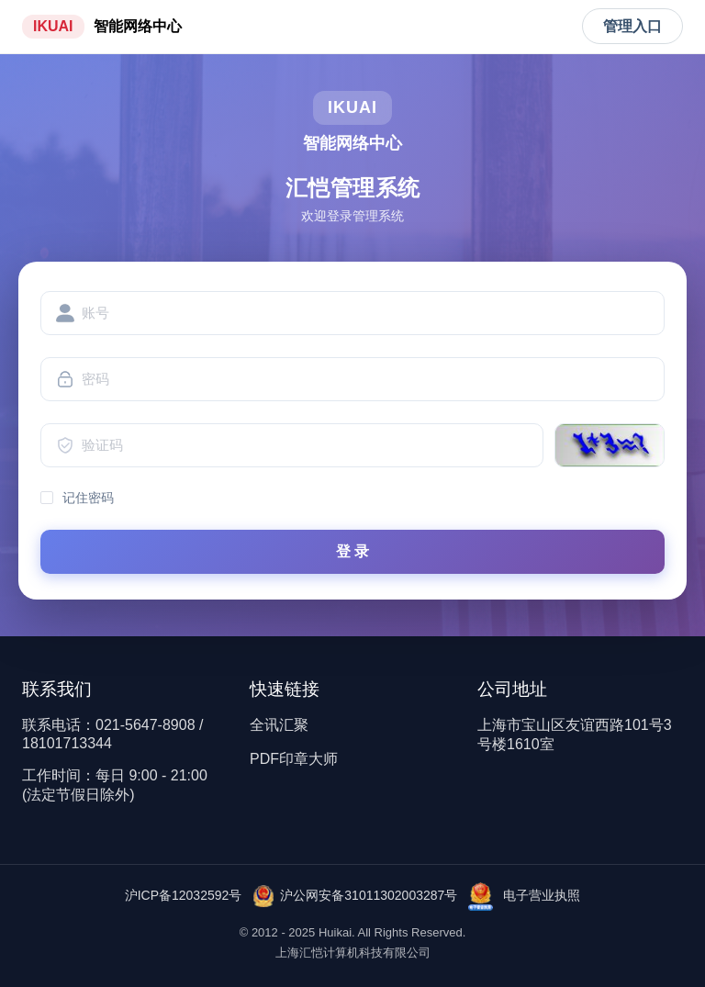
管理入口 (632, 26)
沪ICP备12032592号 (183, 895)
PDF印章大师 (294, 759)
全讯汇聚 (279, 725)
